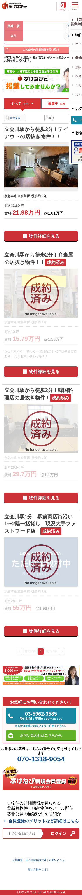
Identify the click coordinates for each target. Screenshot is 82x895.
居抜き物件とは (37, 869)
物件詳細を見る (44, 236)
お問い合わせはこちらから (41, 735)
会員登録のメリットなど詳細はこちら (41, 821)
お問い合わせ (57, 860)
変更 (70, 25)
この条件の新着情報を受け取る (41, 49)
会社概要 (17, 860)
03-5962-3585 (41, 715)
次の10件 (51, 651)
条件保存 (15, 118)
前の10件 (30, 651)
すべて (22, 103)
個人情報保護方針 (35, 860)
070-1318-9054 (41, 759)
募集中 (59, 103)
